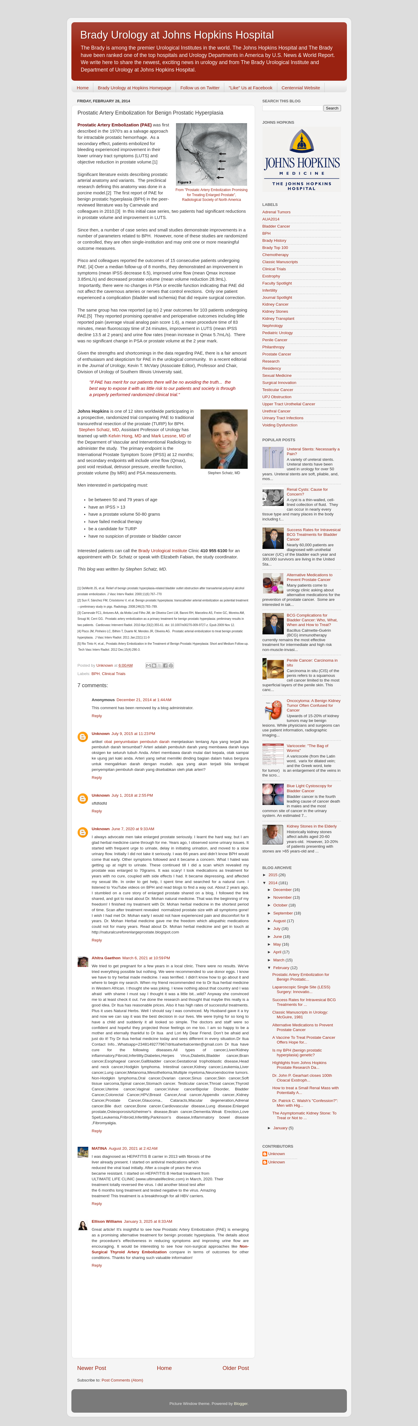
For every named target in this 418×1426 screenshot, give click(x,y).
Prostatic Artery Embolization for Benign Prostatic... (300, 977)
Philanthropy (273, 347)
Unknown (101, 733)
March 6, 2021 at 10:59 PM (146, 958)
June (278, 936)
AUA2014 (271, 219)
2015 (273, 875)
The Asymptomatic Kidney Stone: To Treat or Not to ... (304, 1115)
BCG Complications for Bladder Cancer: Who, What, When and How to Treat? (312, 620)
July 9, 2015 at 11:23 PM (133, 733)
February (282, 968)
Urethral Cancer (276, 411)
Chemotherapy (275, 255)
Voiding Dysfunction (280, 425)
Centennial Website (301, 87)
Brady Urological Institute (162, 550)
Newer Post (91, 1368)
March (279, 960)
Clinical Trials (114, 673)
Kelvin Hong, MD (124, 435)
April (278, 952)
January (281, 1128)
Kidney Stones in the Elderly (312, 826)
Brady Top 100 (275, 247)
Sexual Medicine (277, 375)
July (277, 928)
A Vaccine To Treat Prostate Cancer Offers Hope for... (303, 1039)
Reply (97, 716)
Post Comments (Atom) (122, 1380)
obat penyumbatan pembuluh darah (136, 741)
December (283, 889)
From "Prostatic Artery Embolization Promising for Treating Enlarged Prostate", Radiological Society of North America (211, 195)
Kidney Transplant (278, 318)
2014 (273, 883)
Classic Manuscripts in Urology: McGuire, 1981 (300, 1014)
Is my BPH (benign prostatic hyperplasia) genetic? (297, 1052)
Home (83, 87)
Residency (271, 368)
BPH (96, 673)
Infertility (269, 290)
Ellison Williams (107, 1221)
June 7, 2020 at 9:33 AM (132, 829)
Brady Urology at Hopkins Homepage (134, 87)
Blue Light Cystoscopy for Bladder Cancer (309, 788)
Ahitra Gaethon (106, 958)
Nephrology (272, 325)
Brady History (274, 240)
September (283, 913)
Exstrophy (271, 276)
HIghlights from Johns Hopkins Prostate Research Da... (299, 1065)
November (283, 897)
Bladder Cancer (276, 226)
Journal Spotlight (277, 297)
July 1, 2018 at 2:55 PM (132, 795)
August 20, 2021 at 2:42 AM (133, 1148)
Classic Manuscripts (280, 262)
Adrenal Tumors (276, 212)
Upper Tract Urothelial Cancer (288, 404)
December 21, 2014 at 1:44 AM (144, 700)
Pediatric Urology (277, 333)
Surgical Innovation (279, 382)
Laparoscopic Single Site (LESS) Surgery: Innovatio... (301, 989)
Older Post (235, 1368)
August (280, 921)
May (277, 944)
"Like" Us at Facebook (250, 87)
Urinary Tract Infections (283, 418)
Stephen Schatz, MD (99, 429)
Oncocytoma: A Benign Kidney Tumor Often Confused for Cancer (314, 705)
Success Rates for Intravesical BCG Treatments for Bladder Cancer (314, 535)
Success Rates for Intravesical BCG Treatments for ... (304, 1002)
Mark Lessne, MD (168, 435)
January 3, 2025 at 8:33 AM (148, 1221)
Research (271, 361)
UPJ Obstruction (277, 397)
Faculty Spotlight (277, 283)
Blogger (241, 1403)
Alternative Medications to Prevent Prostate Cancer (310, 577)
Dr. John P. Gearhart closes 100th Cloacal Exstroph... (302, 1077)
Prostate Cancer (277, 354)
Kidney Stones (275, 311)
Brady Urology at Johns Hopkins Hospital (177, 35)
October (281, 905)
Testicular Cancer (277, 390)
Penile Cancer (275, 340)
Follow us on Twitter (200, 87)
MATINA (99, 1148)
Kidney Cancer (275, 304)
